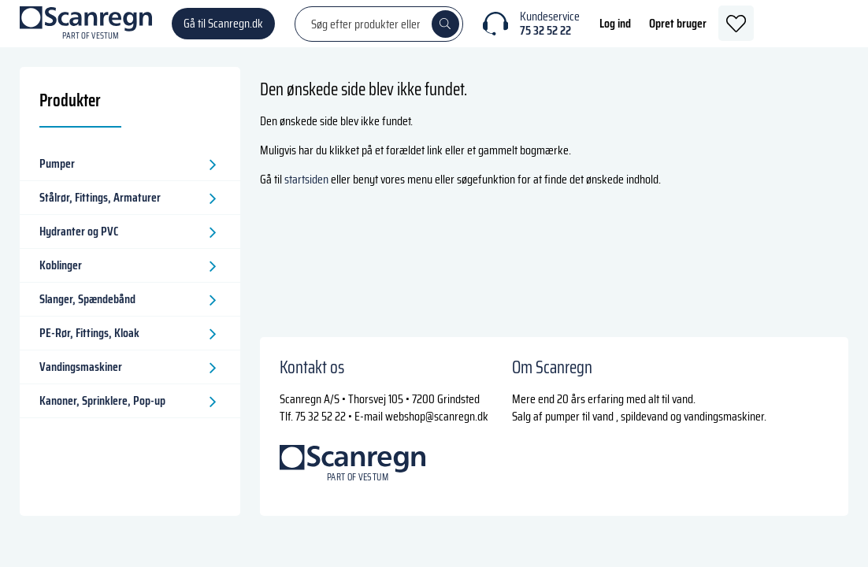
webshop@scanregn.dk (436, 416)
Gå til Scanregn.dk (223, 31)
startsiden (306, 195)
